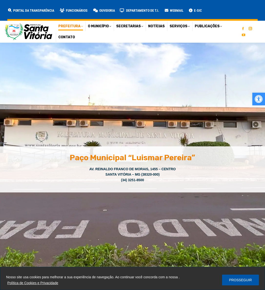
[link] (258, 99)
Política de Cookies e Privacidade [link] (32, 283)
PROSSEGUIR (240, 280)
